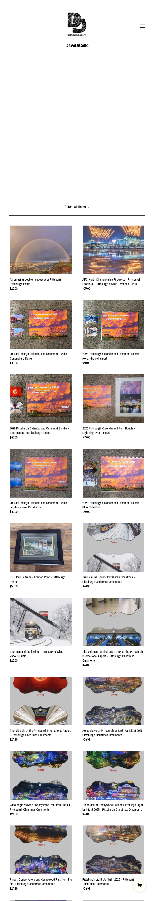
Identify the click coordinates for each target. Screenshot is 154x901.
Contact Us (16, 874)
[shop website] (16, 867)
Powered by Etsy (19, 889)
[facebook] (10, 867)
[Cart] (140, 885)
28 (98, 847)
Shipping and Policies (22, 879)
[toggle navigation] (142, 26)
